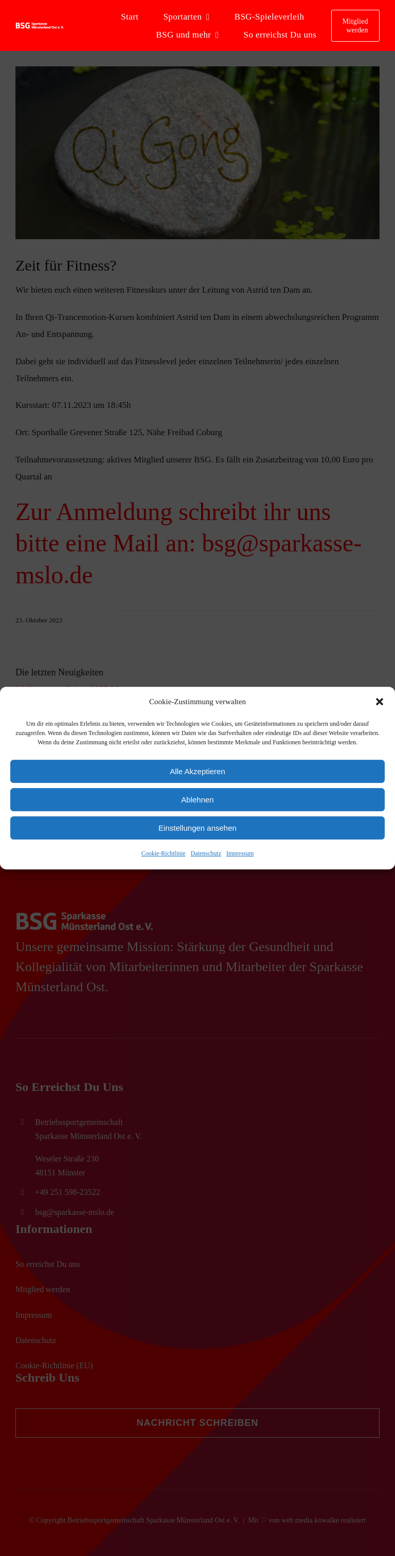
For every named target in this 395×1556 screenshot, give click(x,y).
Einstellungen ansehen (197, 828)
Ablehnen (197, 799)
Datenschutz (206, 853)
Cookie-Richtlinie (163, 853)
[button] (379, 701)
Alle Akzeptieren (197, 771)
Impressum (240, 853)
